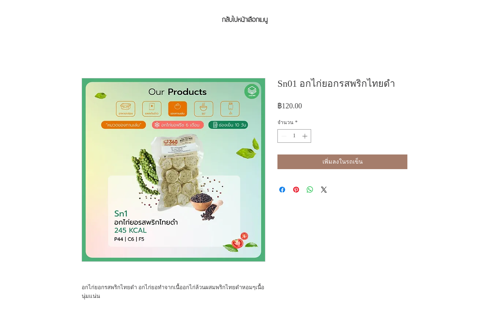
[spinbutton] (294, 136)
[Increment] (305, 136)
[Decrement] (283, 136)
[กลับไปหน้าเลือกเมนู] (244, 18)
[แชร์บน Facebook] (282, 189)
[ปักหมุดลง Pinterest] (296, 189)
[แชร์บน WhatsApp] (310, 189)
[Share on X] (324, 189)
